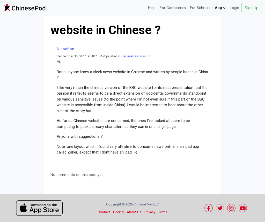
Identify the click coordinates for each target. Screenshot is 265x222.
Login (234, 7)
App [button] (220, 7)
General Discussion (135, 56)
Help (152, 7)
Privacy (149, 212)
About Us (134, 212)
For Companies (173, 7)
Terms (162, 212)
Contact (104, 212)
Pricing (118, 212)
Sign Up (252, 7)
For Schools (200, 7)
